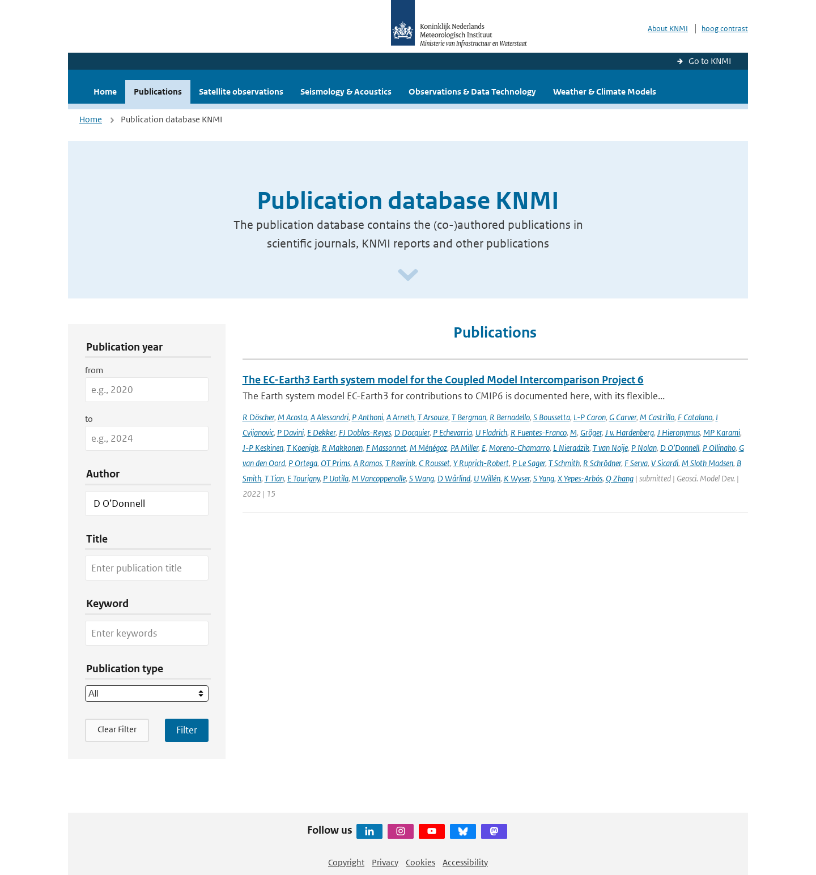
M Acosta (292, 417)
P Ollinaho (719, 447)
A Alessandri (329, 417)
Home (105, 91)
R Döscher (258, 417)
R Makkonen (342, 447)
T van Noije (610, 447)
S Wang (421, 478)
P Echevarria (452, 432)
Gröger (591, 432)
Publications (158, 91)
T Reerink (400, 463)
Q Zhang (620, 478)
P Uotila (335, 478)
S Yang (543, 478)
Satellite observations (241, 91)
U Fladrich (491, 432)
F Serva (636, 463)
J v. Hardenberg (629, 432)
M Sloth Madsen (707, 463)
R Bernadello (510, 417)
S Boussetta (551, 417)
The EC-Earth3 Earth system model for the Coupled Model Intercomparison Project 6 (443, 379)
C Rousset (434, 463)
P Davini (290, 432)
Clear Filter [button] (117, 729)
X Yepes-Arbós (580, 478)
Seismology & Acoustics (346, 91)
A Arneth (400, 417)
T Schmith (564, 463)
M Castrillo (657, 417)
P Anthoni (367, 417)
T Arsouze (433, 417)
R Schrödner (602, 463)
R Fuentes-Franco (539, 432)
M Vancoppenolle (379, 478)
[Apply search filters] (187, 730)
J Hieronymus (678, 432)
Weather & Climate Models (604, 91)
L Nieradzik (571, 447)
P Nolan (644, 447)
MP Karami (721, 432)
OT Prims (335, 463)
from (94, 370)
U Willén (487, 478)
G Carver (622, 417)
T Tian (274, 478)
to (89, 418)
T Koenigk (302, 447)
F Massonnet (386, 447)
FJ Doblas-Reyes (365, 432)
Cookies (420, 862)
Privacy (385, 862)
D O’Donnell (679, 447)
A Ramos (368, 463)
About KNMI (668, 28)
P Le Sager (528, 463)
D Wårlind (453, 478)
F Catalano (695, 417)
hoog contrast (725, 28)
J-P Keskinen (263, 447)
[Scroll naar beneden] (408, 275)
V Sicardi (664, 463)
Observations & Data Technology (472, 91)
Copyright (346, 862)
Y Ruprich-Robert (481, 463)
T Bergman (469, 417)
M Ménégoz (428, 447)
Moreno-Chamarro (519, 447)
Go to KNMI (709, 61)
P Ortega (302, 463)
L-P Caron (589, 417)
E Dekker (321, 432)
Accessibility (465, 862)
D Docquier (412, 432)
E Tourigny (303, 478)
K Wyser (517, 478)
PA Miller (464, 447)
